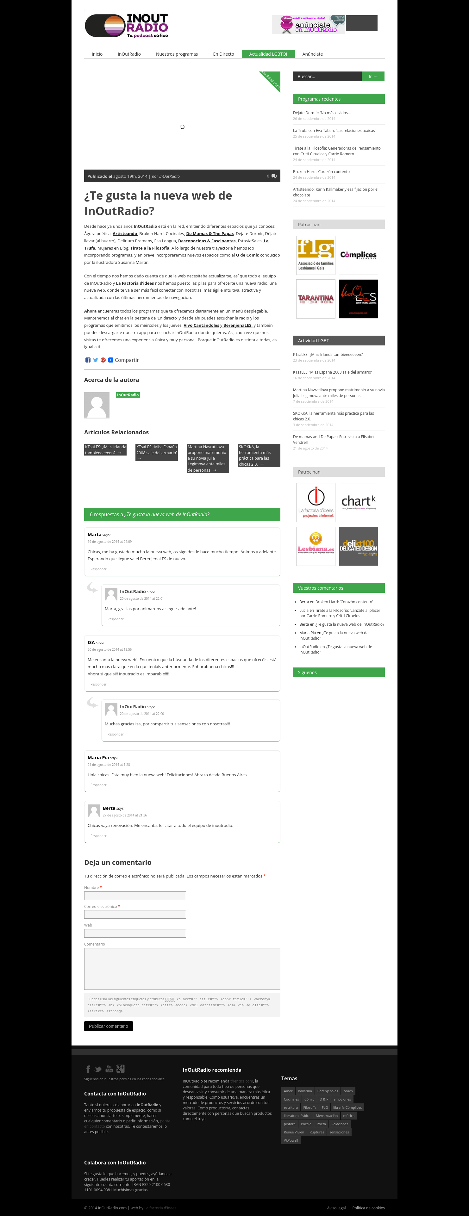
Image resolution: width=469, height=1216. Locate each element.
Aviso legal (336, 1206)
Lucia (304, 610)
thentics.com (241, 1080)
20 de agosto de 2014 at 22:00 (142, 713)
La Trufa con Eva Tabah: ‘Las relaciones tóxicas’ (334, 130)
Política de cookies (368, 1206)
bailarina (305, 1089)
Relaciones (339, 1122)
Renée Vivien (294, 1130)
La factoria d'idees (160, 1206)
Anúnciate (313, 54)
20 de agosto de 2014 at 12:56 (110, 649)
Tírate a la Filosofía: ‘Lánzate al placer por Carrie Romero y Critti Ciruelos (339, 612)
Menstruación (327, 1114)
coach (348, 1089)
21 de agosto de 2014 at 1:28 (109, 764)
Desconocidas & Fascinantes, (207, 240)
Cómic (309, 1097)
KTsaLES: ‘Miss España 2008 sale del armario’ (332, 372)
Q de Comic (247, 255)
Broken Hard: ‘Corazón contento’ (321, 171)
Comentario (94, 944)
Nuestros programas (177, 54)
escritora (291, 1106)
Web (88, 925)
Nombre (93, 887)
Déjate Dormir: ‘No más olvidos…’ (322, 112)
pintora (290, 1122)
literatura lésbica (297, 1114)
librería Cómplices (347, 1106)
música (349, 1114)
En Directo (223, 54)
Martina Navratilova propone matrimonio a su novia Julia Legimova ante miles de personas (207, 458)
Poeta (321, 1122)
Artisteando (125, 233)
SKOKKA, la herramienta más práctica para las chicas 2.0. (255, 455)
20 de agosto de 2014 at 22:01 (142, 598)
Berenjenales (327, 1089)
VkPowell (291, 1139)
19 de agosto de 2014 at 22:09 (110, 541)
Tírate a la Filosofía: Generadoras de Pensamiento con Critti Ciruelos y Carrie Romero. (337, 151)
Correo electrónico (102, 906)
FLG (325, 1106)
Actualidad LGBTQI (268, 54)
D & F (324, 1097)
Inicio (97, 54)
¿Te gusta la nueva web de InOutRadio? (350, 624)
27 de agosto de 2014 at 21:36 (125, 815)
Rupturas (317, 1130)
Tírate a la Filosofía (149, 248)
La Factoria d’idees (135, 283)
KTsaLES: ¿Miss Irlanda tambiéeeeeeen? (328, 354)
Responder (99, 569)
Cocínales (291, 1097)
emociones (342, 1097)
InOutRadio (129, 54)
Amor (288, 1089)
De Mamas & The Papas (210, 233)
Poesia (306, 1122)
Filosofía (309, 1106)
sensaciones (339, 1130)
